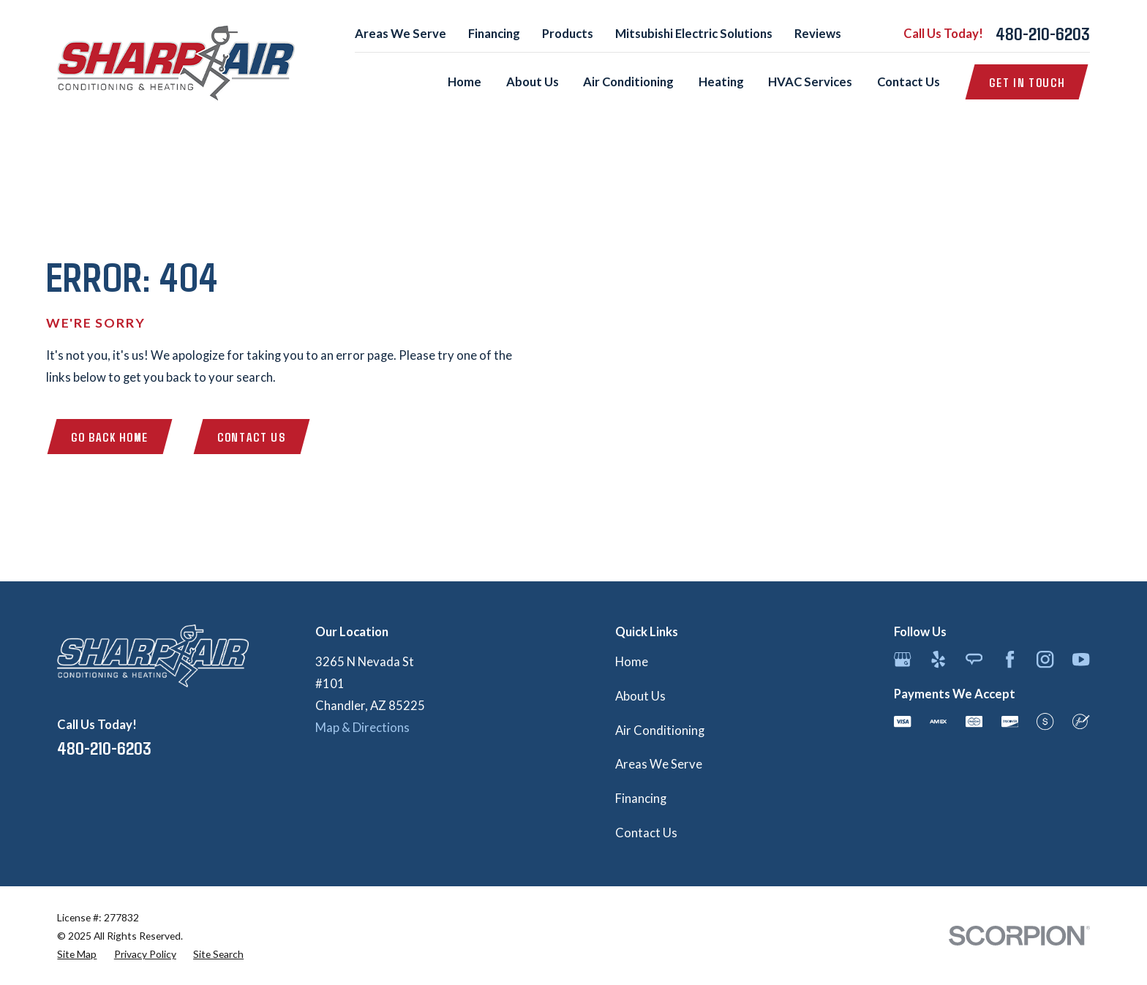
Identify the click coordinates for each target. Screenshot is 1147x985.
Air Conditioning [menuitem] (628, 82)
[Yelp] (938, 659)
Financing (494, 33)
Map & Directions (362, 727)
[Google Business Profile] (902, 659)
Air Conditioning (659, 730)
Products (567, 33)
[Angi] (974, 659)
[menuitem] (77, 954)
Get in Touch (1026, 82)
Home (631, 661)
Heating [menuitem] (721, 82)
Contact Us (251, 436)
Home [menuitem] (464, 82)
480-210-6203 (1043, 33)
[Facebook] (1009, 659)
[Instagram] (1045, 659)
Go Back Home (109, 436)
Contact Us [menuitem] (908, 82)
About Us (640, 696)
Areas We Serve (400, 33)
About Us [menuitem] (532, 82)
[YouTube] (1080, 659)
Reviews (817, 33)
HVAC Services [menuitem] (810, 82)
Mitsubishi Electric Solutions (693, 33)
